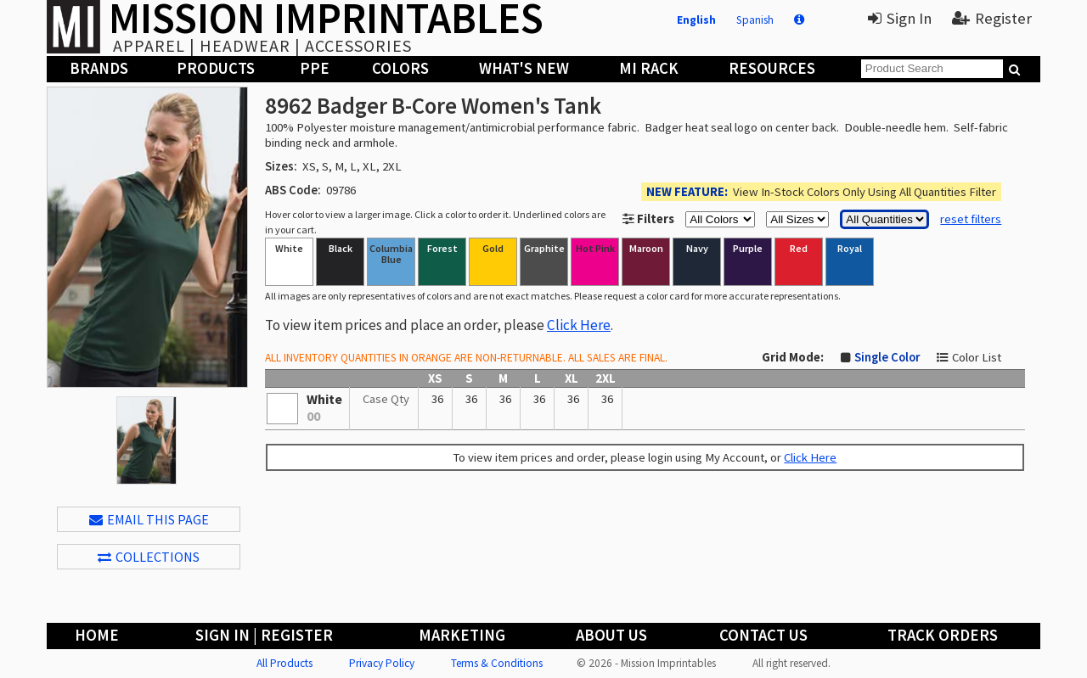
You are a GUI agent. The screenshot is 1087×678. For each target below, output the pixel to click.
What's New (524, 68)
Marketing (462, 635)
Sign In (900, 18)
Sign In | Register (264, 635)
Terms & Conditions (497, 663)
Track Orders (942, 635)
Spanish (755, 20)
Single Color (887, 357)
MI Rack (649, 68)
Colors (400, 68)
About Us (611, 635)
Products (216, 68)
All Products (284, 663)
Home (97, 635)
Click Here (579, 325)
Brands (99, 68)
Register (992, 18)
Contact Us (763, 635)
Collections (149, 556)
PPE (314, 68)
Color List (976, 357)
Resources (772, 68)
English (696, 20)
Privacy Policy (381, 663)
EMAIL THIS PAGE (149, 519)
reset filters (970, 219)
